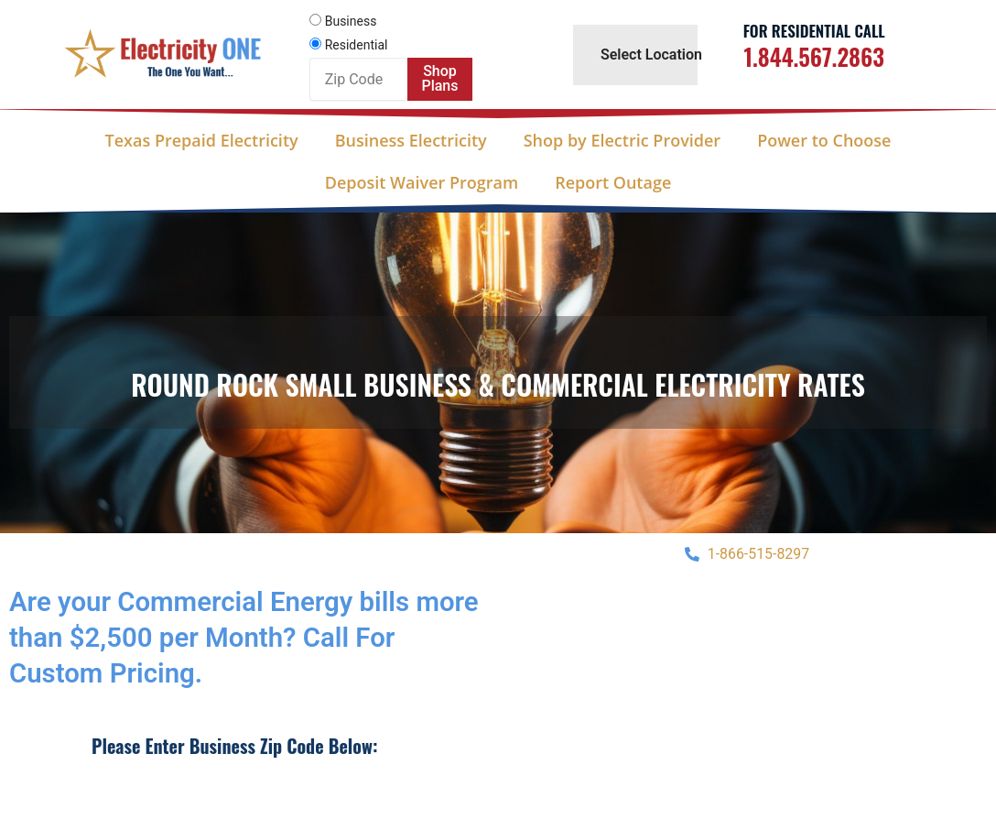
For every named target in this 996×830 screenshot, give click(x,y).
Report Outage (613, 182)
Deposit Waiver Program (421, 182)
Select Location (651, 54)
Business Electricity (411, 140)
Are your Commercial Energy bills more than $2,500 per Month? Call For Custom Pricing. (249, 637)
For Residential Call (814, 30)
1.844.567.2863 (813, 56)
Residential (356, 45)
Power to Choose (824, 140)
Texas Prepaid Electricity (201, 140)
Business (351, 21)
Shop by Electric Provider (622, 140)
